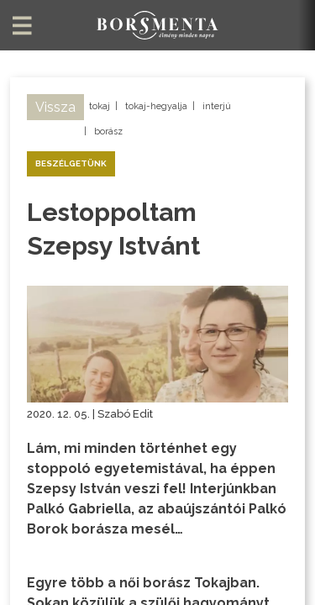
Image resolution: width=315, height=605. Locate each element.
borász (108, 131)
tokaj (99, 106)
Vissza (55, 107)
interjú (216, 106)
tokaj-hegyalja (156, 106)
